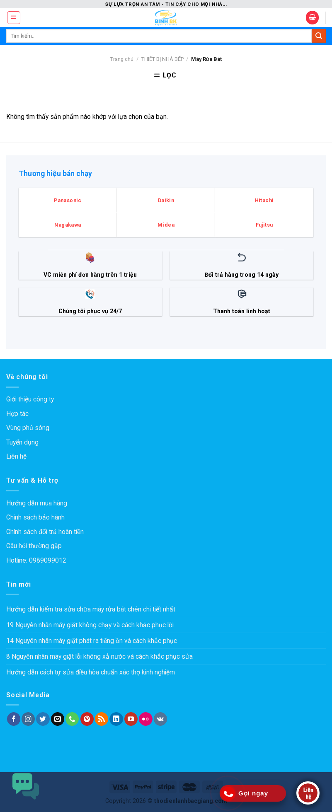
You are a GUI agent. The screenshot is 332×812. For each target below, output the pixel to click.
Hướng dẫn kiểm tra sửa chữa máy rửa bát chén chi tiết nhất (90, 609)
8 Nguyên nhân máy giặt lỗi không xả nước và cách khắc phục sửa (99, 656)
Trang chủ (121, 59)
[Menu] (13, 17)
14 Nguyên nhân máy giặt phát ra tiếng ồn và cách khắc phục (91, 641)
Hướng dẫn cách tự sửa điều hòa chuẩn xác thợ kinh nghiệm (90, 672)
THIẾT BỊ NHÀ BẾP (162, 59)
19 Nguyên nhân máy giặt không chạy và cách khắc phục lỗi (90, 625)
